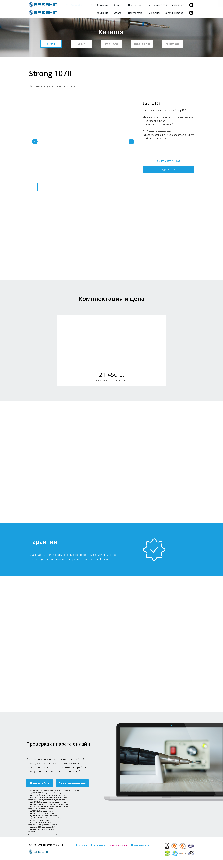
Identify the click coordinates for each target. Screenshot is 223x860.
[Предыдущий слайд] (35, 141)
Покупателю (135, 12)
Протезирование (97, 5)
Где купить (154, 12)
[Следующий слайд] (131, 141)
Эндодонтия (51, 5)
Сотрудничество (174, 12)
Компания (102, 12)
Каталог (118, 12)
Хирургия (33, 5)
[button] (39, 783)
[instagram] (191, 13)
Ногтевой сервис (73, 5)
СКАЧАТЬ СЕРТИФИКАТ (168, 161)
